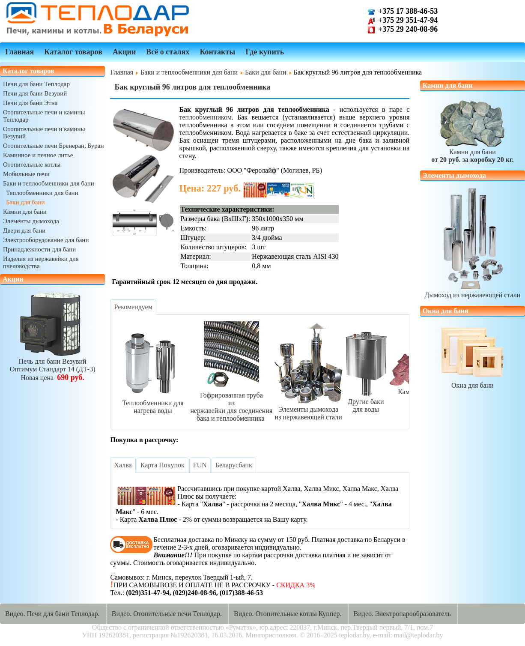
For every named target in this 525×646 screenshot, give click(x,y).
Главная (19, 52)
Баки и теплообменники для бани (48, 183)
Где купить (264, 52)
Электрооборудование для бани (46, 239)
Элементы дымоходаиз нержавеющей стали (308, 409)
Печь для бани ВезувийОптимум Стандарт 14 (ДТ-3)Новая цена (52, 365)
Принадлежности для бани (39, 249)
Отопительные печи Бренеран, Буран (53, 145)
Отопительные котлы (31, 164)
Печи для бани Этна (30, 102)
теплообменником (205, 117)
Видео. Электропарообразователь (402, 613)
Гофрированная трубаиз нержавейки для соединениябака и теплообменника (231, 403)
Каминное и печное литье (38, 155)
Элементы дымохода (31, 221)
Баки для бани (25, 202)
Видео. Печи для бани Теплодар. (52, 613)
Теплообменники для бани (42, 192)
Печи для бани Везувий (35, 93)
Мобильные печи (26, 173)
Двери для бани (24, 230)
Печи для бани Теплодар (36, 84)
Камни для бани (25, 211)
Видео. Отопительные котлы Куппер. (288, 613)
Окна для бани (472, 381)
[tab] (133, 307)
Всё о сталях (167, 52)
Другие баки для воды (365, 401)
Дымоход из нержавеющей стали (473, 291)
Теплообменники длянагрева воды (152, 403)
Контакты (217, 52)
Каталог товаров (73, 52)
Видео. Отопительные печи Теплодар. (167, 613)
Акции (124, 52)
